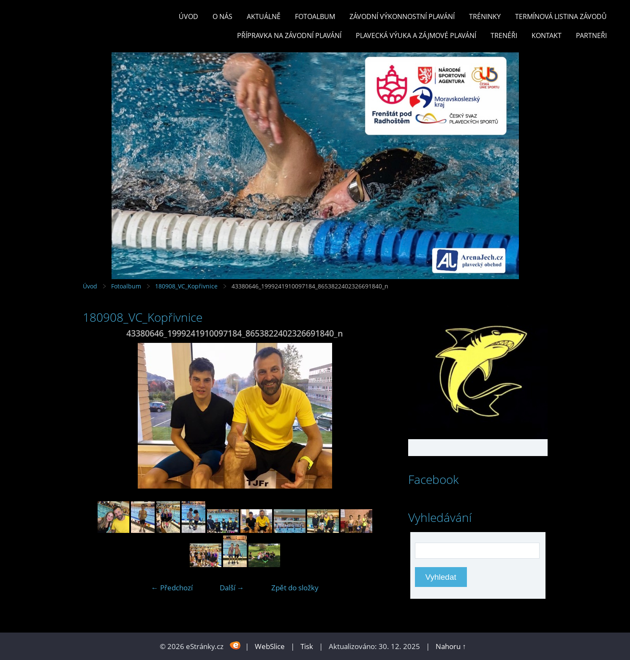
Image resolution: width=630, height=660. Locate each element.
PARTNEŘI (591, 35)
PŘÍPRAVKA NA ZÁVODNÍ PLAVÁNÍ (289, 35)
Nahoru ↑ (451, 646)
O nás (222, 16)
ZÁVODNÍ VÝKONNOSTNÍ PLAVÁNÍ (402, 16)
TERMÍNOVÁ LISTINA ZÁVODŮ (561, 16)
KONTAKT (547, 35)
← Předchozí (172, 587)
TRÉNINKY (485, 16)
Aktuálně (264, 16)
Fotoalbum (315, 16)
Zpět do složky (295, 587)
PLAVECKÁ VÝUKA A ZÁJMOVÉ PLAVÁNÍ (416, 35)
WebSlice (270, 646)
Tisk (306, 646)
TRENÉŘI (504, 35)
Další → (232, 587)
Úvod (188, 16)
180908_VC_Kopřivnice (186, 286)
